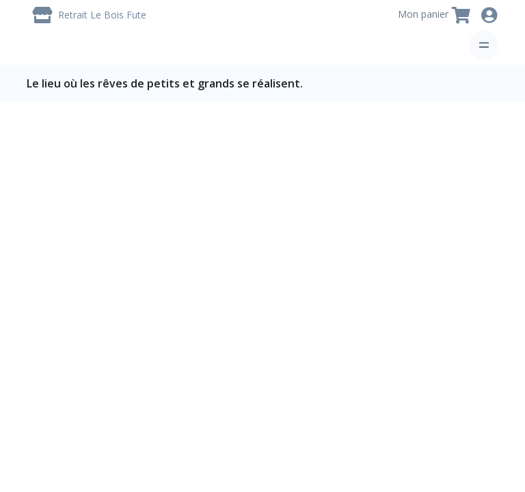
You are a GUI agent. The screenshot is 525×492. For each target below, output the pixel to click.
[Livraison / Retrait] (89, 15)
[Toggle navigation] (483, 44)
